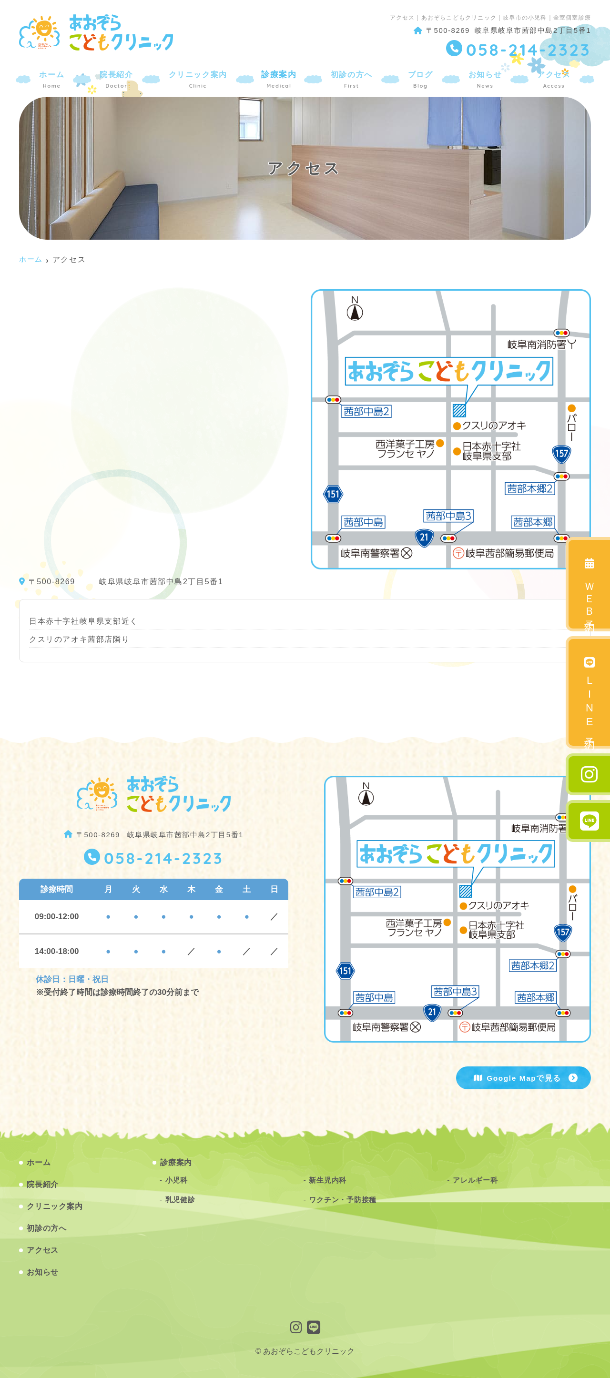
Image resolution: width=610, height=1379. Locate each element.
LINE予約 (590, 695)
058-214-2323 (163, 858)
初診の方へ (352, 78)
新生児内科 (327, 1181)
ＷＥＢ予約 (590, 587)
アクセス (552, 78)
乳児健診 (180, 1200)
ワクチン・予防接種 (342, 1200)
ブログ (420, 78)
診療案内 (280, 78)
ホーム (53, 78)
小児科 (176, 1181)
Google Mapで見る (523, 1078)
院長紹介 (117, 78)
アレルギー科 (475, 1181)
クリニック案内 (198, 78)
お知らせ (484, 78)
